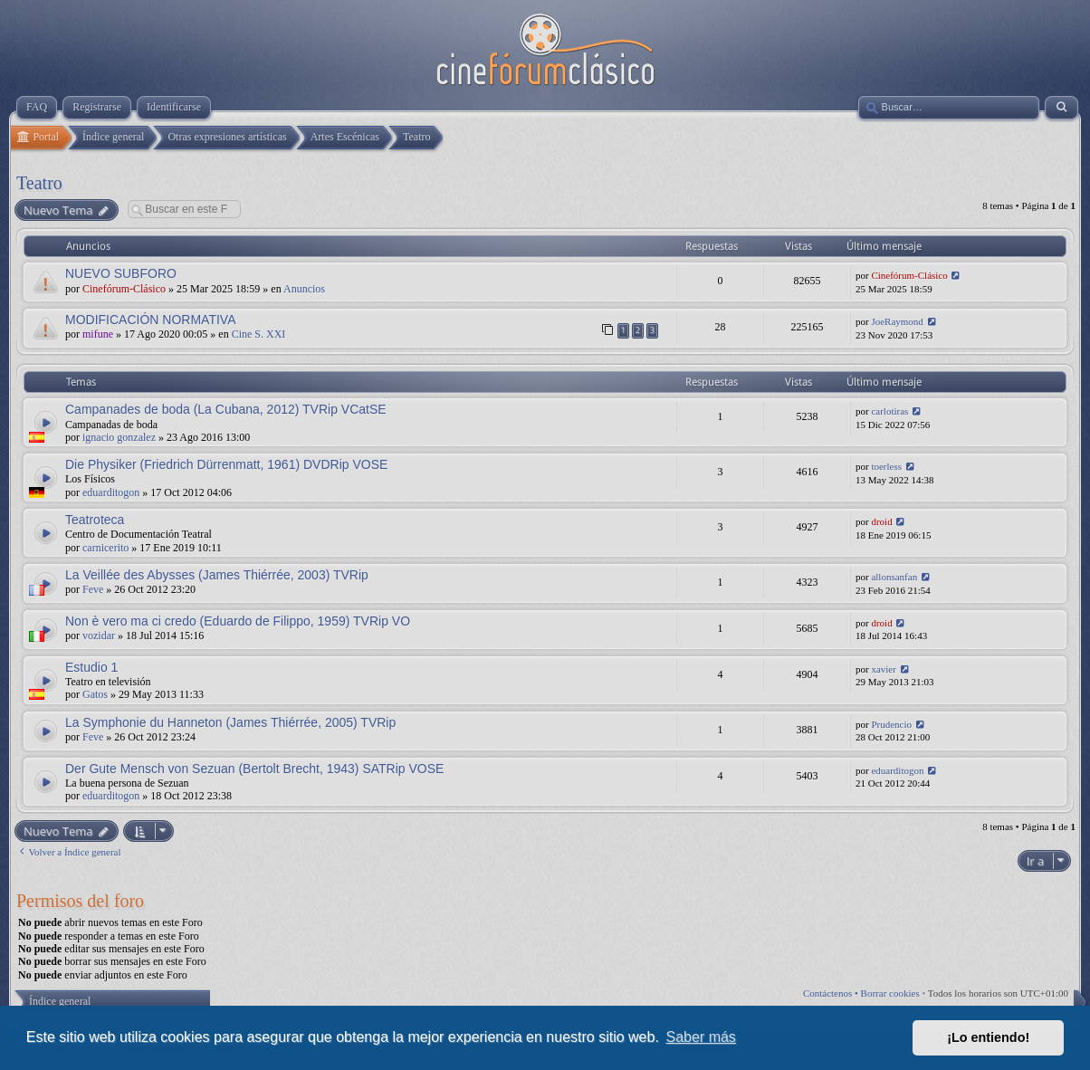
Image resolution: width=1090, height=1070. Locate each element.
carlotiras (889, 411)
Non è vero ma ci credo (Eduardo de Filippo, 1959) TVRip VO (237, 621)
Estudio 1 (91, 667)
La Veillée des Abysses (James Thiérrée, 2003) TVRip (216, 575)
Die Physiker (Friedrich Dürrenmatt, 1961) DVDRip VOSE (226, 464)
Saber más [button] (701, 1037)
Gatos (95, 694)
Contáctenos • (832, 993)
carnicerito (105, 547)
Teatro (39, 183)
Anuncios (304, 288)
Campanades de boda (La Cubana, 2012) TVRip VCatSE (226, 409)
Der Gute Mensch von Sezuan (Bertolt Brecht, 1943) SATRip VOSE (254, 768)
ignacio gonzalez (119, 437)
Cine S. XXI (259, 334)
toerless (886, 466)
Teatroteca (94, 519)
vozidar (98, 635)
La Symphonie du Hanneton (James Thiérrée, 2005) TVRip (230, 722)
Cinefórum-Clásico (124, 288)
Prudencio (891, 724)
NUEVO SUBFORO (121, 273)
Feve (92, 589)
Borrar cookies (890, 993)
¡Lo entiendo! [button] (988, 1037)
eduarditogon (110, 492)
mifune (97, 334)
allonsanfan (894, 576)
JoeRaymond (897, 321)
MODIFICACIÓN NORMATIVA (150, 319)
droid (881, 521)
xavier (883, 669)
